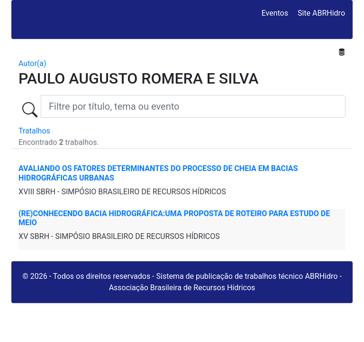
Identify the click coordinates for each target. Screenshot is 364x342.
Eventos (275, 13)
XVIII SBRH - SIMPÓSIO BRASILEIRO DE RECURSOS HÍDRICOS (122, 191)
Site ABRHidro (321, 13)
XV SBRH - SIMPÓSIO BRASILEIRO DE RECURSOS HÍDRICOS (119, 236)
